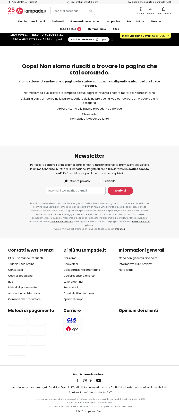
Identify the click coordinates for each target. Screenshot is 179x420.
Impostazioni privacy (23, 387)
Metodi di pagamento (22, 288)
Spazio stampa (73, 299)
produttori (120, 228)
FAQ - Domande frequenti (25, 258)
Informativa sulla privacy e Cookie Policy (103, 387)
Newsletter (71, 264)
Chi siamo (70, 258)
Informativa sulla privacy (135, 264)
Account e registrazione (24, 293)
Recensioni (71, 288)
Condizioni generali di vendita (138, 258)
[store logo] (27, 10)
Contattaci (15, 270)
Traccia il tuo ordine (21, 264)
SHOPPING (88, 39)
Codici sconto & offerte (79, 276)
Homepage (77, 119)
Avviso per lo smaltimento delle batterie (146, 387)
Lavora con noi (73, 282)
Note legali (126, 270)
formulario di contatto (61, 221)
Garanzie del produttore (24, 299)
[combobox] (72, 11)
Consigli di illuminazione (79, 293)
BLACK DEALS (70, 29)
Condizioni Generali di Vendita (64, 387)
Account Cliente (98, 119)
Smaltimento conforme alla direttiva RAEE (90, 392)
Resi (10, 282)
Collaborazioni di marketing (82, 270)
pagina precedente (96, 109)
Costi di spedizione (20, 276)
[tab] (34, 275)
